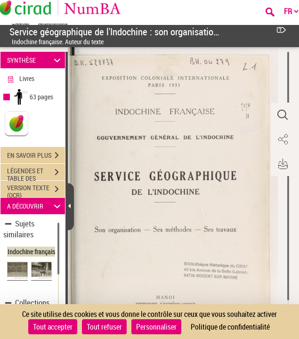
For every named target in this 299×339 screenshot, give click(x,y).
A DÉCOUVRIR (35, 206)
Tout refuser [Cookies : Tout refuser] (104, 327)
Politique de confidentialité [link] (230, 327)
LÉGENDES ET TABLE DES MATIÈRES (36, 173)
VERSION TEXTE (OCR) (36, 190)
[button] (282, 115)
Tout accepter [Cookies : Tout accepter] (53, 327)
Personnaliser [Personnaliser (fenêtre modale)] (156, 327)
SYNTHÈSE (35, 60)
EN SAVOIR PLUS (36, 155)
